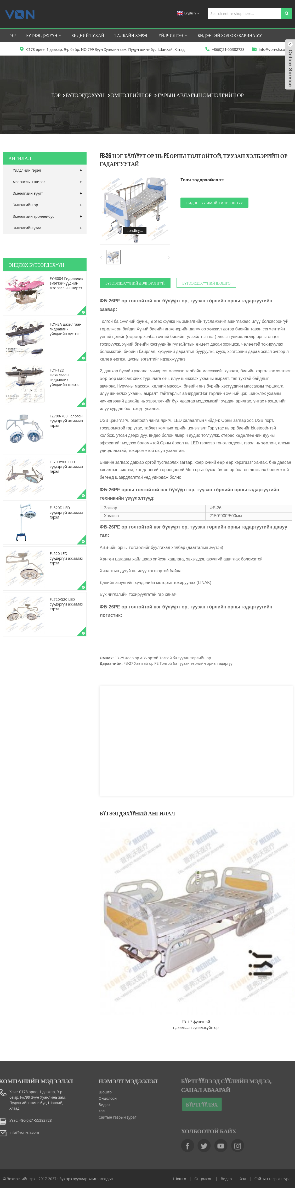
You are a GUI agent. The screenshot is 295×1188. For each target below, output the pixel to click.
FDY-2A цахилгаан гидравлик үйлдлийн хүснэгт (65, 329)
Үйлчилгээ (173, 35)
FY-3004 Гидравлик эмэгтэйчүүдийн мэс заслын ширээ (66, 283)
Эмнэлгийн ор (131, 95)
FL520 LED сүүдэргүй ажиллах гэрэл (66, 558)
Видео (93, 1104)
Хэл (91, 1110)
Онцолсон (97, 1098)
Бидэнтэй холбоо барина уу (229, 35)
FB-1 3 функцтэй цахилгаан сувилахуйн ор (196, 1024)
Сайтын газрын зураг (106, 1117)
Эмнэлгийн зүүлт (28, 193)
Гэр (12, 35)
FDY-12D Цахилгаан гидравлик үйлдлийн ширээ (65, 377)
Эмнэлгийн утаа (27, 227)
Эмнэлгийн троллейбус (33, 216)
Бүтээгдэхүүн (43, 35)
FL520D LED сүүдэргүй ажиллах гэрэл (66, 512)
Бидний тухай (87, 35)
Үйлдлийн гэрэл (27, 170)
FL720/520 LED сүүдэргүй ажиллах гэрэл (66, 604)
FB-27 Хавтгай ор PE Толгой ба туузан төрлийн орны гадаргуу (177, 663)
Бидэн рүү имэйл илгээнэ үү (214, 202)
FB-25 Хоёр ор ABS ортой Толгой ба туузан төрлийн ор (163, 657)
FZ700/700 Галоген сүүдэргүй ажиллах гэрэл (66, 420)
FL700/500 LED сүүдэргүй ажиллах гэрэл (66, 466)
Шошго (94, 1091)
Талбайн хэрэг (131, 35)
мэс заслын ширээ (29, 181)
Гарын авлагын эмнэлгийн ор (201, 95)
